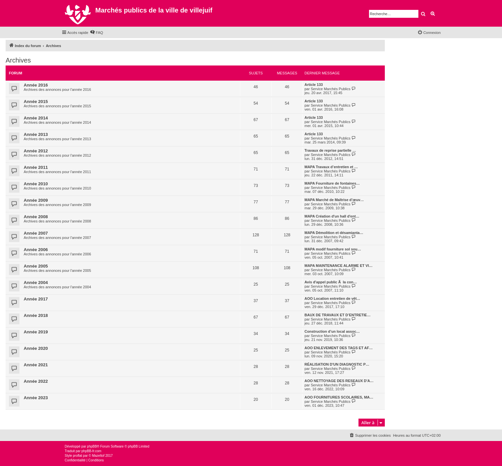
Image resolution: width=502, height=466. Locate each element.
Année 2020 (36, 348)
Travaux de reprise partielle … (330, 150)
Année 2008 (36, 216)
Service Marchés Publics (330, 89)
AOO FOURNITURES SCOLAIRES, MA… (338, 397)
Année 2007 (36, 233)
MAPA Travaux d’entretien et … (331, 167)
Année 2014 (36, 118)
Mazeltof (98, 455)
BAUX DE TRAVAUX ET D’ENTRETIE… (337, 315)
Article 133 (313, 85)
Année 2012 (36, 150)
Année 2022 (36, 381)
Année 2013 (36, 134)
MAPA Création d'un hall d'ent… (331, 216)
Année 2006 (36, 249)
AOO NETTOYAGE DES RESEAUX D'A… (339, 381)
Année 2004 (36, 282)
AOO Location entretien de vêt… (332, 298)
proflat (77, 455)
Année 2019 (36, 331)
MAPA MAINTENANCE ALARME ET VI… (338, 266)
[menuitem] (96, 33)
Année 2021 (36, 364)
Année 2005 (36, 266)
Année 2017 (36, 299)
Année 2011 (36, 167)
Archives (18, 60)
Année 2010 (36, 183)
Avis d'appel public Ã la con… (330, 282)
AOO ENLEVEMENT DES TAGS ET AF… (338, 348)
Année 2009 (36, 200)
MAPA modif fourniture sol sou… (332, 249)
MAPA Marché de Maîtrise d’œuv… (334, 200)
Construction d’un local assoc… (332, 331)
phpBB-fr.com (91, 451)
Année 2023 (36, 397)
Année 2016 (36, 85)
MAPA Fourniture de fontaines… (332, 183)
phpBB (92, 446)
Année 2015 (36, 101)
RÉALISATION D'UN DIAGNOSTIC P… (336, 364)
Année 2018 (36, 315)
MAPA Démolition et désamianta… (333, 233)
